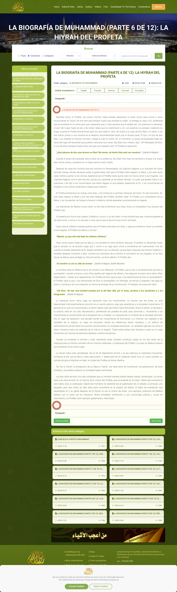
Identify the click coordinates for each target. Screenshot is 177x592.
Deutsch (111, 90)
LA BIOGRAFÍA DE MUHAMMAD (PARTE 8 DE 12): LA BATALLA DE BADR (86, 498)
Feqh (92, 552)
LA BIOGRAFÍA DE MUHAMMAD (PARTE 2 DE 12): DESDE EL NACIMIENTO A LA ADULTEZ (93, 513)
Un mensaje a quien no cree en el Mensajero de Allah (26, 96)
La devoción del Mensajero (24, 175)
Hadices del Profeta (21, 183)
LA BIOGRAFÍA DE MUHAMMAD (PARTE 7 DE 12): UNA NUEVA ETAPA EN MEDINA (90, 454)
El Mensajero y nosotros (23, 119)
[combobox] (71, 56)
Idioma (158, 7)
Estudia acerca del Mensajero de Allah (26, 217)
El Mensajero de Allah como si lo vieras (26, 104)
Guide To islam (97, 556)
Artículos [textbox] (70, 56)
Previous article (62, 421)
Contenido (34, 56)
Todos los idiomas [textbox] (99, 56)
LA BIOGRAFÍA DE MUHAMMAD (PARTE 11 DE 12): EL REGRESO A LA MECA (88, 469)
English (84, 90)
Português (139, 90)
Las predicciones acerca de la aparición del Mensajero (25, 112)
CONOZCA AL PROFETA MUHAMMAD (72, 439)
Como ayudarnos (98, 560)
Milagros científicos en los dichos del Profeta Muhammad (27, 208)
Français (97, 90)
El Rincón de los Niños (22, 199)
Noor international (74, 560)
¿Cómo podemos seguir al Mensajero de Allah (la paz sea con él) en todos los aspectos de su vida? (27, 146)
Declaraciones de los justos (24, 159)
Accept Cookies (76, 586)
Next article (156, 421)
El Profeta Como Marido (23, 224)
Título (22, 56)
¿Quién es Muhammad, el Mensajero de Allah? (28, 80)
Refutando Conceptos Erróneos (26, 151)
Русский (125, 90)
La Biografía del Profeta (23, 87)
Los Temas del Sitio (21, 191)
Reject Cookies (101, 586)
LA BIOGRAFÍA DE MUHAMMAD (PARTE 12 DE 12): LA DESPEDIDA (84, 484)
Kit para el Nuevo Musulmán (25, 167)
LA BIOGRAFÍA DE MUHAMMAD (83, 83)
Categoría (48, 56)
